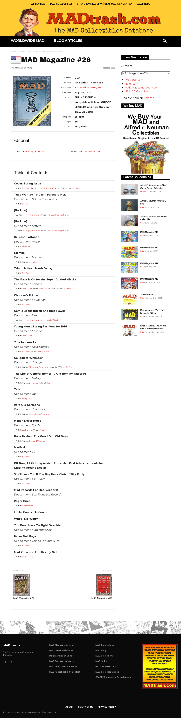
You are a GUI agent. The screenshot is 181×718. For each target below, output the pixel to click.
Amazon (149, 98)
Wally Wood (92, 151)
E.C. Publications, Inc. (88, 87)
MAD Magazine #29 (101, 587)
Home (13, 51)
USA (142, 207)
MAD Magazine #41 (149, 263)
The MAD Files (146, 294)
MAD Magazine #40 (149, 279)
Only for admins (22, 615)
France (143, 191)
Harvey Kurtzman (36, 151)
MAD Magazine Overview (141, 87)
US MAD (22, 51)
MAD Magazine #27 (23, 587)
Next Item (131, 83)
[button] (164, 41)
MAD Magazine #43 (149, 232)
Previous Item (134, 79)
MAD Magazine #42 (149, 248)
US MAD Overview (137, 91)
